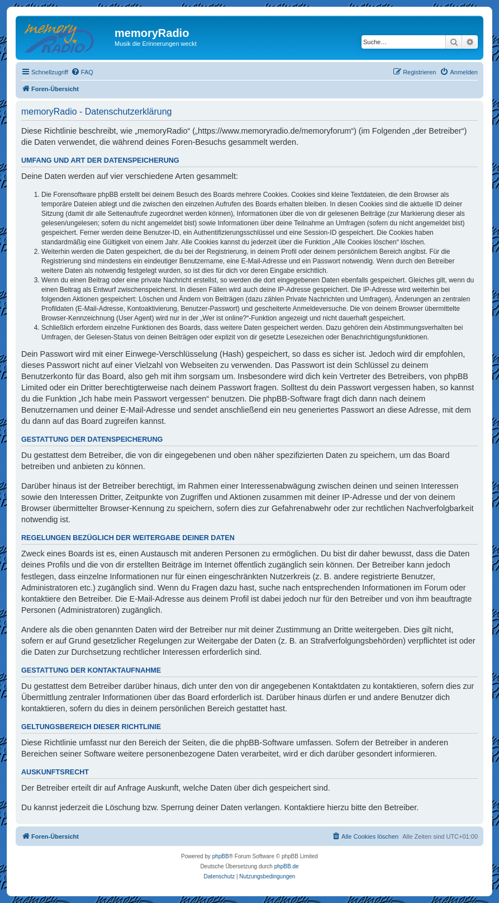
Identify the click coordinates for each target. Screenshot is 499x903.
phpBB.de (286, 866)
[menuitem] (82, 72)
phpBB (220, 856)
